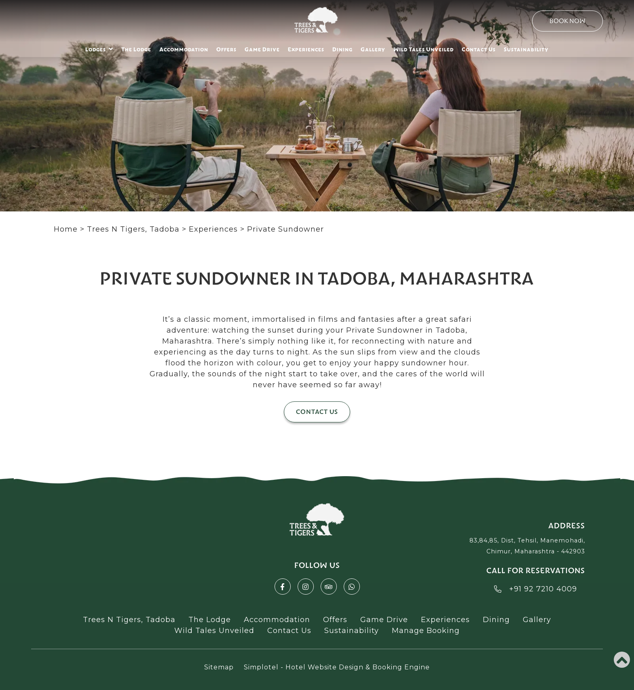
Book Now (567, 21)
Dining (342, 49)
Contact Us (479, 49)
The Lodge (136, 49)
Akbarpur (107, 568)
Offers (226, 49)
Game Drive (262, 49)
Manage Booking (426, 630)
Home (66, 229)
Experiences (306, 49)
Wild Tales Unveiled (423, 49)
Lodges (99, 49)
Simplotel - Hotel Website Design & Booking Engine (337, 667)
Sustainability (526, 49)
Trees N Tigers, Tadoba (133, 229)
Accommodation (183, 49)
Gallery (373, 49)
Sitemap (219, 667)
